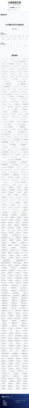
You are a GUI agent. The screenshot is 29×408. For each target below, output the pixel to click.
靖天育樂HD (3, 368)
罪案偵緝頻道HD (18, 340)
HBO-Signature (4, 139)
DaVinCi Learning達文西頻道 (6, 94)
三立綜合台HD (24, 212)
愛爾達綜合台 (14, 300)
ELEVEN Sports (3, 104)
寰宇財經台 (4, 288)
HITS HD (17, 141)
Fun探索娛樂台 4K (22, 126)
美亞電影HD (25, 340)
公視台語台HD (18, 232)
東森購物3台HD (14, 323)
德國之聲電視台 (16, 295)
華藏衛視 (18, 345)
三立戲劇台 (25, 209)
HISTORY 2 (12, 141)
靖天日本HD (18, 363)
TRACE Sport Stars (15, 179)
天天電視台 (11, 275)
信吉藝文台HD (11, 227)
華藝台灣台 (26, 348)
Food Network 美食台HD (21, 124)
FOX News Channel (4, 114)
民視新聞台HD (18, 333)
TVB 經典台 (19, 189)
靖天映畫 (3, 366)
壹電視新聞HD (25, 265)
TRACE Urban (5, 182)
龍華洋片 (18, 386)
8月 (19, 36)
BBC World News (12, 68)
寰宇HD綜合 (25, 280)
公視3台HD (25, 230)
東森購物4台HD (5, 325)
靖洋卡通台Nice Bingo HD (22, 371)
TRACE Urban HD (25, 179)
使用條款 (5, 403)
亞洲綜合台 (17, 222)
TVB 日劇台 (18, 187)
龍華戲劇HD (10, 386)
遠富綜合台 (18, 358)
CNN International (19, 76)
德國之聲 (25, 293)
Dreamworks (4, 99)
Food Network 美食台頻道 (8, 126)
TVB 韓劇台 (18, 192)
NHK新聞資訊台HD (4, 164)
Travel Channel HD (4, 199)
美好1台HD (18, 343)
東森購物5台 (14, 325)
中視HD (6, 217)
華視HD (16, 350)
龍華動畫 (3, 383)
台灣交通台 (3, 252)
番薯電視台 (17, 338)
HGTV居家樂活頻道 (4, 141)
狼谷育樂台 (3, 338)
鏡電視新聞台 (11, 361)
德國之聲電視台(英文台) (6, 295)
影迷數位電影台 (5, 293)
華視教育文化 (24, 350)
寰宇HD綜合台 (4, 282)
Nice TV (21, 164)
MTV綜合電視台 (4, 154)
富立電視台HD (18, 280)
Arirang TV (5, 61)
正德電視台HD (18, 328)
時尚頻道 (3, 313)
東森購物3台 (4, 323)
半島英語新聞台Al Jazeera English (7, 237)
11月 (7, 36)
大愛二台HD (25, 270)
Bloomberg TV (12, 71)
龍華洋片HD (25, 386)
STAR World (3, 177)
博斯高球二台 (25, 245)
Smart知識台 (17, 177)
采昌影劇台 (25, 358)
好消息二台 (3, 277)
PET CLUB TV (17, 169)
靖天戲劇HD (3, 363)
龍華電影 (18, 388)
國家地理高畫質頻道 (17, 262)
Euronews (25, 111)
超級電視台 (25, 355)
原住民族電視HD (23, 247)
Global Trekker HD (4, 129)
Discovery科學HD (10, 96)
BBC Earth (26, 63)
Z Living (10, 202)
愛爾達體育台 (4, 308)
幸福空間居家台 (5, 290)
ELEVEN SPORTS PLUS (15, 101)
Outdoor (25, 167)
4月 (9, 39)
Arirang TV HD (25, 58)
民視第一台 (25, 333)
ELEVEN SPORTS (25, 101)
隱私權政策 (5, 405)
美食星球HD (3, 345)
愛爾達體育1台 (24, 303)
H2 (14, 134)
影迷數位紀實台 (14, 290)
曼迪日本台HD (4, 315)
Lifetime (16, 149)
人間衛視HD (9, 225)
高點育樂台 (3, 378)
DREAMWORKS (14, 91)
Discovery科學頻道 (20, 96)
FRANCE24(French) (15, 116)
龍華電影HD (25, 388)
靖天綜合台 (17, 366)
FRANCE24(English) (5, 116)
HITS (22, 141)
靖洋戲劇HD (16, 373)
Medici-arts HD (25, 154)
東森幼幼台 (11, 315)
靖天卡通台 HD (19, 361)
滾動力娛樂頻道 (18, 335)
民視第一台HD (4, 335)
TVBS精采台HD (24, 194)
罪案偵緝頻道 (10, 340)
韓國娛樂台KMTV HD (6, 376)
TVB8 (3, 194)
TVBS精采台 (16, 194)
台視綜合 (18, 255)
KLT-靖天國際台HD (23, 144)
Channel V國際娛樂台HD (6, 86)
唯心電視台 (25, 257)
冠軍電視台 (25, 232)
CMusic (26, 74)
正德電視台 (11, 328)
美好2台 (25, 343)
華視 (11, 350)
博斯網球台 (18, 240)
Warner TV (3, 202)
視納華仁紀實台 (5, 355)
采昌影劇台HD (4, 361)
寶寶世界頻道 (13, 288)
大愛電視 (3, 272)
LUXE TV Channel (24, 147)
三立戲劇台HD (5, 212)
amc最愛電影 (17, 202)
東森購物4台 (24, 323)
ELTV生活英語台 (17, 104)
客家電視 (26, 277)
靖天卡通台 (26, 361)
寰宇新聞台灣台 (5, 285)
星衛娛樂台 (25, 310)
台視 (22, 252)
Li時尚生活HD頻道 (24, 149)
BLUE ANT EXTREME (4, 71)
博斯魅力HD (4, 247)
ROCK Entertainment (14, 172)
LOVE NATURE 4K (5, 147)
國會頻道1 (26, 262)
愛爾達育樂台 (4, 303)
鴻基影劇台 (25, 378)
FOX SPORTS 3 (13, 114)
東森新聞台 (25, 315)
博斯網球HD (11, 240)
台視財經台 (11, 257)
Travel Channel (13, 199)
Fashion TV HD (23, 119)
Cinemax (3, 89)
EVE (8, 109)
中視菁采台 (11, 220)
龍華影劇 (18, 383)
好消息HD (26, 275)
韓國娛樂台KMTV (16, 376)
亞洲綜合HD (10, 222)
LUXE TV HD (3, 149)
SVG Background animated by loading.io (20, 401)
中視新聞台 (19, 217)
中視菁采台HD (18, 220)
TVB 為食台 (25, 187)
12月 (2, 36)
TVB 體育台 (25, 192)
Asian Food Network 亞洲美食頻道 (7, 63)
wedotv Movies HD (16, 209)
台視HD (26, 252)
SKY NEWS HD (24, 174)
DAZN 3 (14, 89)
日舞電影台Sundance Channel (7, 310)
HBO (9, 139)
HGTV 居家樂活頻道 (16, 139)
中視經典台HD (4, 220)
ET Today (3, 106)
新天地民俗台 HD (23, 308)
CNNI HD (26, 76)
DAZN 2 (9, 89)
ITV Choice (4, 144)
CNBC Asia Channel (4, 76)
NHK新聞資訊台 (24, 162)
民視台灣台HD (4, 333)
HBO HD (26, 134)
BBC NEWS (3, 68)
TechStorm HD (18, 197)
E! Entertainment (14, 99)
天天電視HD (3, 275)
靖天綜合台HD (25, 366)
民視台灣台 (25, 330)
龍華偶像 (18, 381)
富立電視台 (10, 280)
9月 (15, 36)
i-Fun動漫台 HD (4, 204)
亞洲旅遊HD (25, 220)
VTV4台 (19, 199)
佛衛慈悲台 (17, 225)
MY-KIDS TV (11, 154)
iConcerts (19, 204)
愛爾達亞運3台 (15, 298)
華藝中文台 (11, 348)
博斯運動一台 (4, 242)
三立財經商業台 (5, 214)
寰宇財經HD (25, 285)
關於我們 (5, 402)
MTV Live (19, 152)
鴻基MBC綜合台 (11, 378)
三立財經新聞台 (14, 214)
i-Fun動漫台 (12, 204)
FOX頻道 (26, 114)
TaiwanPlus (11, 197)
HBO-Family (16, 136)
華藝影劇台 (4, 350)
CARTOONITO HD (5, 74)
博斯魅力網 (13, 247)
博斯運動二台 (14, 242)
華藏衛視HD (25, 345)
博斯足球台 (25, 240)
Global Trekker (13, 129)
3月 (14, 39)
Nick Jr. (26, 164)
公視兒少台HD (4, 232)
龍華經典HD (10, 388)
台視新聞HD (3, 255)
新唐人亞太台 (14, 308)
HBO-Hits (26, 136)
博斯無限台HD (4, 240)
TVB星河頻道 (3, 197)
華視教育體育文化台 (5, 353)
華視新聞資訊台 (24, 353)
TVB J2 (21, 184)
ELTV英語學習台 (25, 104)
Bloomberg (19, 71)
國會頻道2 (11, 265)
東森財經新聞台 (18, 318)
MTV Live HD (13, 152)
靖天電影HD (4, 371)
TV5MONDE (14, 184)
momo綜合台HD (25, 207)
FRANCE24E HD (24, 116)
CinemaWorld (25, 86)
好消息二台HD (10, 277)
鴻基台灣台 (19, 378)
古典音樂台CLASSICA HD (14, 250)
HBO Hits (2, 136)
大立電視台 (25, 272)
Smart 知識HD (10, 177)
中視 (2, 217)
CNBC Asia (12, 76)
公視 (8, 230)
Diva (27, 96)
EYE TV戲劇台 (15, 109)
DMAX (26, 89)
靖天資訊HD (18, 368)
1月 (26, 39)
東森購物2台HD (24, 320)
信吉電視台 (18, 227)
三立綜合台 (14, 212)
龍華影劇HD (25, 383)
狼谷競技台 (26, 335)
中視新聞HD (12, 217)
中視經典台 (25, 217)
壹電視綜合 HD (13, 267)
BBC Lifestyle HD (16, 66)
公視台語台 (11, 232)
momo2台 (10, 207)
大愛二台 (19, 270)
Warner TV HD (25, 199)
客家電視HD (3, 280)
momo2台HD (16, 207)
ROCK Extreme (24, 172)
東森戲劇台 (18, 315)
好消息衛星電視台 (18, 277)
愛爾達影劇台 (24, 298)
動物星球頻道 (5, 235)
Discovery (3, 96)
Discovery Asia (25, 94)
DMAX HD (20, 89)
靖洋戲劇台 (25, 373)
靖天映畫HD (10, 366)
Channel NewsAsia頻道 (21, 81)
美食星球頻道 (11, 345)
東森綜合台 (10, 318)
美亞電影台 (4, 343)
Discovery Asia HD (17, 94)
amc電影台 (25, 202)
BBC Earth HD (19, 63)
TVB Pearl (3, 187)
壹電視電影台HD (12, 270)
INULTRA (26, 141)
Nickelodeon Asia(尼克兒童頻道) (8, 167)
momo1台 (26, 204)
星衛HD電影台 (18, 310)
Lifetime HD (10, 149)
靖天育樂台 (11, 368)
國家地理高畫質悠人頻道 (21, 260)
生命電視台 (10, 338)
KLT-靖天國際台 (13, 144)
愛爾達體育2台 (5, 305)
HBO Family (20, 134)
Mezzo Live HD (14, 157)
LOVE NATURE (14, 147)
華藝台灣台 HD (18, 348)
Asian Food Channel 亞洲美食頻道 (19, 61)
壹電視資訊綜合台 (23, 267)
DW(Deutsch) (24, 91)
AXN (6, 58)
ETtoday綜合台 (10, 106)
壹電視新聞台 (4, 267)
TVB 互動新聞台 (11, 187)
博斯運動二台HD (24, 242)
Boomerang (26, 71)
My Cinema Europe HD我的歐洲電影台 (9, 162)
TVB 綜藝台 (26, 189)
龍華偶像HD (25, 381)
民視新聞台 (11, 333)
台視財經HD (3, 257)
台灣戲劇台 (16, 252)
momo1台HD (3, 207)
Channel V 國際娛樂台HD (7, 84)
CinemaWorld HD (17, 86)
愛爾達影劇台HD (5, 300)
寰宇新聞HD (11, 282)
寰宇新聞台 (25, 282)
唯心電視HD (18, 257)
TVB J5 (26, 184)
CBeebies (20, 74)
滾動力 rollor (11, 335)
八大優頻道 (25, 227)
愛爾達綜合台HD (24, 300)
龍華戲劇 (3, 386)
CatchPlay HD (4, 79)
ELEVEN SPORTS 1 (24, 99)
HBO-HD (21, 136)
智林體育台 (18, 313)
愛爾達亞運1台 (25, 295)
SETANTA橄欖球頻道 (5, 174)
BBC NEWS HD (24, 66)
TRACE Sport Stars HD (5, 179)
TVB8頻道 (8, 194)
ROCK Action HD (25, 169)
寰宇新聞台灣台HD (15, 285)
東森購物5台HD (24, 325)
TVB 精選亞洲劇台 (11, 189)
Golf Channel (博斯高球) (23, 129)
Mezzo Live (24, 157)
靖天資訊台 (25, 368)
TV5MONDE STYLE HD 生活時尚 (20, 182)
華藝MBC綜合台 (4, 348)
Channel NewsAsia (6, 81)
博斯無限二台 (18, 237)
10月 (11, 36)
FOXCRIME (20, 114)
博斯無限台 (25, 237)
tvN (8, 209)
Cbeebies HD (24, 79)
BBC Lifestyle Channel (6, 66)
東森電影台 (3, 328)
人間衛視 (3, 225)
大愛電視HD (10, 272)
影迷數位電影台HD (15, 293)
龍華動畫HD (10, 383)
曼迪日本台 (25, 313)
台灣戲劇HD (10, 252)
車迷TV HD (3, 358)
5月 (3, 39)
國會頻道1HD (3, 265)
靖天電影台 (12, 371)
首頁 (4, 400)
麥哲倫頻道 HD (4, 381)
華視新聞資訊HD (15, 353)
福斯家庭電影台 (25, 338)
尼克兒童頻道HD (23, 288)
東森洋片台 (3, 318)
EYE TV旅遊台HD (15, 111)
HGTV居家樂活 (25, 139)
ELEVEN (10, 104)
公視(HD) (3, 230)
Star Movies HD (25, 177)
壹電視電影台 (3, 270)
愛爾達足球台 (14, 303)
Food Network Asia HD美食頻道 (8, 121)
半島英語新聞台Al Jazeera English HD (20, 235)
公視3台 (19, 230)
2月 (20, 39)
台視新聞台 (11, 255)
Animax (18, 58)
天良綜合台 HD (18, 275)
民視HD (17, 330)
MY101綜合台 (17, 154)
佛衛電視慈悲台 (25, 225)
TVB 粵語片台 (3, 189)
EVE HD (3, 109)
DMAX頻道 (4, 91)
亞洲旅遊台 (3, 222)
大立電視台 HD (18, 272)
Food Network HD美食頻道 (22, 121)
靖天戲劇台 (11, 363)
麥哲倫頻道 (12, 381)
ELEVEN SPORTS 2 (5, 101)
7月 (23, 36)
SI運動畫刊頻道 (16, 174)
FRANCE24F (5, 119)
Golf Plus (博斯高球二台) (21, 131)
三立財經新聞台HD (23, 214)
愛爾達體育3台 (14, 305)
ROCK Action (4, 172)
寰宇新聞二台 (18, 282)
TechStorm (26, 197)
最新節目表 (14, 29)
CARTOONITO (13, 74)
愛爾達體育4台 (24, 305)
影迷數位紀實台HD (23, 290)
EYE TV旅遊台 (4, 111)
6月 (27, 36)
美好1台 (11, 343)
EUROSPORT (25, 106)
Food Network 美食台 (7, 124)
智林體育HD (10, 313)
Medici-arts (5, 157)
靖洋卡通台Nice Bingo (6, 373)
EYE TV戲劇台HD (24, 109)
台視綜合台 (25, 255)
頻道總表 (25, 376)
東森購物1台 (25, 318)
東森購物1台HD (5, 320)
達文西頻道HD (10, 358)
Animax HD (12, 58)
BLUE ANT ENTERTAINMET (22, 68)
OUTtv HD (19, 167)
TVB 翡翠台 (3, 192)
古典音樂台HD (25, 250)
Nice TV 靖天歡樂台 (14, 164)
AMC (2, 58)
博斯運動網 (3, 245)
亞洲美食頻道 (25, 222)
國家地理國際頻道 (6, 260)
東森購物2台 (14, 320)
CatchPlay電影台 (14, 79)
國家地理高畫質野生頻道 (6, 262)
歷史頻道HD (4, 330)
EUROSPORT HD (18, 106)
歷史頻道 (26, 328)
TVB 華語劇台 (11, 192)
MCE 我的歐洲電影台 (5, 152)
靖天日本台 (25, 363)
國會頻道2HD (17, 265)
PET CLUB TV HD (10, 169)
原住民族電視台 (4, 250)
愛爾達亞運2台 (5, 298)
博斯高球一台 (17, 245)
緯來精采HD (3, 340)
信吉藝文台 (3, 227)
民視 (11, 330)
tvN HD (3, 209)
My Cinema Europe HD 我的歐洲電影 (14, 159)
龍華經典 (3, 388)
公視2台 (13, 230)
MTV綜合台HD (25, 152)
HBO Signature (8, 136)
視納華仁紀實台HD (15, 355)
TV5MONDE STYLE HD (5, 184)
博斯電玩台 (10, 245)
